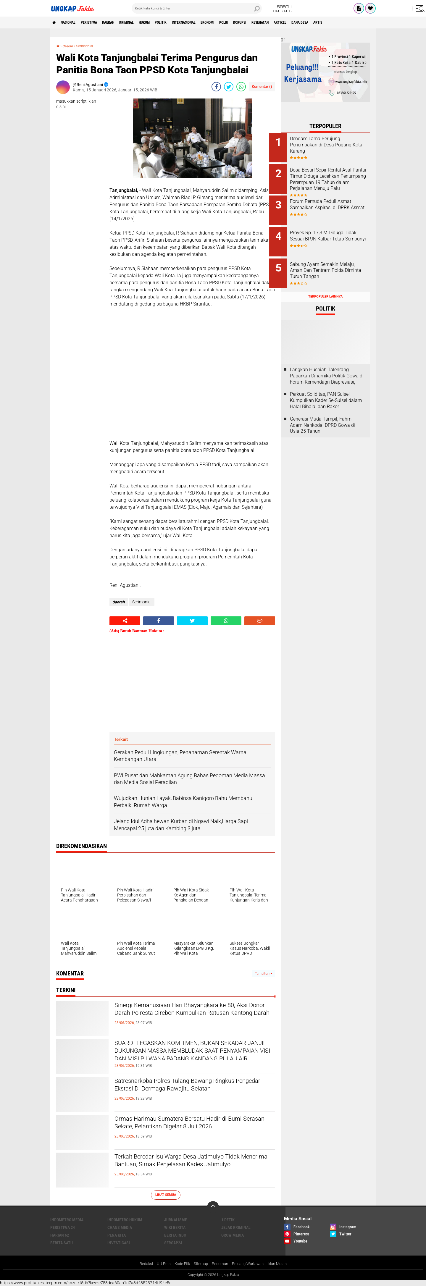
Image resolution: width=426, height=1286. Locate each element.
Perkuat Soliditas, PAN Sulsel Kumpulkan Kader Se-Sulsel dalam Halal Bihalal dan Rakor (326, 391)
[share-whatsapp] (241, 86)
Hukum (166, 22)
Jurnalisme (175, 1219)
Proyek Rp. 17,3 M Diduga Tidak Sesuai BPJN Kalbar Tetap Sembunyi (329, 234)
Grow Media (232, 1234)
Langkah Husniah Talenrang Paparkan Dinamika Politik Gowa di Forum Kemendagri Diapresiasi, (327, 366)
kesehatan (309, 22)
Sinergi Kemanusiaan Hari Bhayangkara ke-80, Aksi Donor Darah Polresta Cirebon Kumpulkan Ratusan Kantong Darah (192, 1015)
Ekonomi (244, 22)
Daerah (122, 22)
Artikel (333, 22)
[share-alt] (124, 620)
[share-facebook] (216, 86)
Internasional (215, 22)
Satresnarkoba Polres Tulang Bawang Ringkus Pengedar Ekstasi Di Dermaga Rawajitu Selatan (192, 1086)
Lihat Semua (165, 1195)
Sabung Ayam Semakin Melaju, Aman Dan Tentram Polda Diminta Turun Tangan (332, 264)
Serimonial (88, 45)
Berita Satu (61, 1242)
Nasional (73, 22)
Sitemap (198, 1263)
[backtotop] (213, 1207)
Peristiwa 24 (62, 1227)
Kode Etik (178, 1263)
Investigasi (118, 1242)
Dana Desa (358, 22)
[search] (197, 8)
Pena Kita (116, 1234)
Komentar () (262, 86)
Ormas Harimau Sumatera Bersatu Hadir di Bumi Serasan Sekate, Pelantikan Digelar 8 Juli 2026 (191, 1129)
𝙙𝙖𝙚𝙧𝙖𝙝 (69, 45)
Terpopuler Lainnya (325, 287)
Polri (264, 22)
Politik (187, 22)
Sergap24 (173, 1242)
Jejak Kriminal (236, 1227)
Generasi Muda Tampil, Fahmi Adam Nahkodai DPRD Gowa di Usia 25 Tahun (322, 416)
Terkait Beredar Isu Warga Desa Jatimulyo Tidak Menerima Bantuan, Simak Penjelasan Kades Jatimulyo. (194, 1167)
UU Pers (159, 1263)
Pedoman (219, 1263)
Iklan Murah (282, 1263)
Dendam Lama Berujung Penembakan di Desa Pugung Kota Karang (332, 145)
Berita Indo (175, 1234)
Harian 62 (59, 1234)
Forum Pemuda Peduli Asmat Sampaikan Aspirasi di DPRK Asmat (332, 205)
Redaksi (140, 1263)
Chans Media (119, 1227)
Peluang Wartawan (249, 1263)
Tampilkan (263, 973)
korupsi (284, 22)
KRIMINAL (145, 22)
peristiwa (98, 22)
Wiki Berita (174, 1227)
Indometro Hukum (124, 1219)
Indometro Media (66, 1219)
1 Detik (228, 1219)
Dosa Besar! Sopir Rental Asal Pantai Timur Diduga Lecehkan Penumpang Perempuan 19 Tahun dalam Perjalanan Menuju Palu (332, 181)
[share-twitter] (228, 86)
